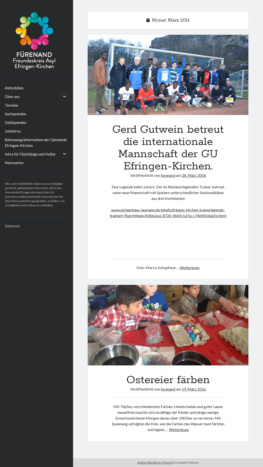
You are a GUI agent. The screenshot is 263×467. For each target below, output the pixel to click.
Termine (11, 105)
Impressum (12, 225)
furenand (168, 175)
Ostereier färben (168, 325)
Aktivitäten (14, 88)
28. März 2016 (194, 175)
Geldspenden (15, 122)
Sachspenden (15, 113)
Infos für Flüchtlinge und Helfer (30, 154)
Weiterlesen (190, 267)
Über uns (12, 96)
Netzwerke (14, 162)
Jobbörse (13, 131)
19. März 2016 (194, 389)
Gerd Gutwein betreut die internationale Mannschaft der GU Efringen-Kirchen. (168, 75)
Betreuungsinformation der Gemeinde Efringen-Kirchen (36, 142)
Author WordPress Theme (154, 462)
